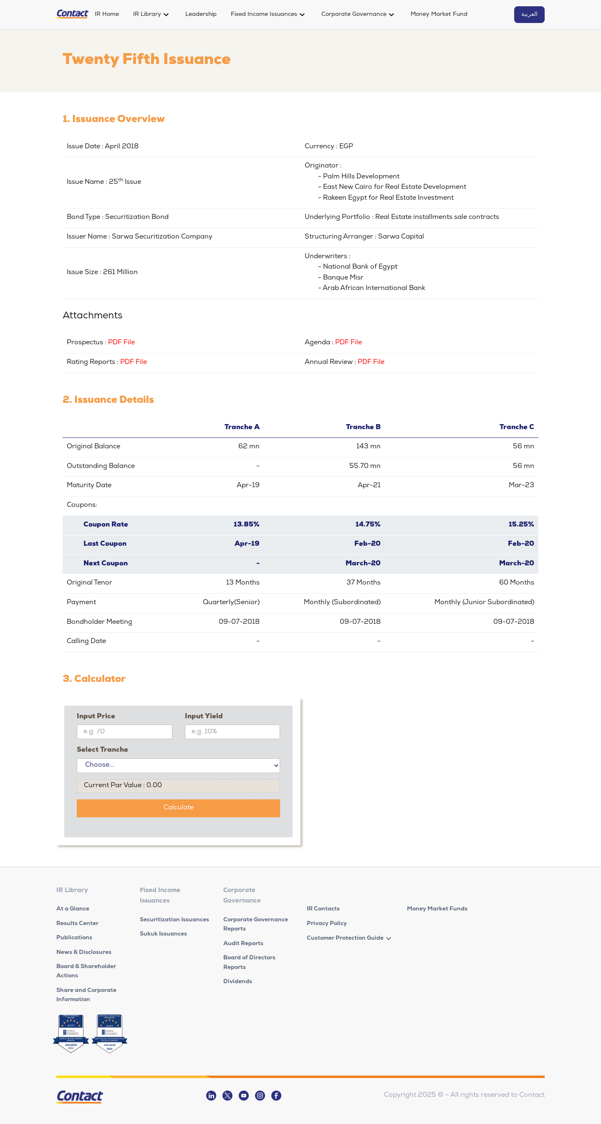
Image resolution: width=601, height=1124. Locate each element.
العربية (529, 15)
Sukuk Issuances (163, 934)
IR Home (107, 15)
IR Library (147, 15)
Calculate (179, 808)
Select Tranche (102, 750)
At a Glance (72, 909)
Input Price (96, 717)
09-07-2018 (239, 622)
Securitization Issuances (174, 920)
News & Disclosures (83, 953)
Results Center (77, 924)
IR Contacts (323, 909)
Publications (74, 938)
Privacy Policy (327, 924)
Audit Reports (243, 944)
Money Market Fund (439, 15)
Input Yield (204, 717)
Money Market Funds (437, 909)
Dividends (237, 982)
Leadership (201, 15)
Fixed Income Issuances (264, 15)
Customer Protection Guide (345, 938)
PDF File (121, 343)
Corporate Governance (353, 15)
